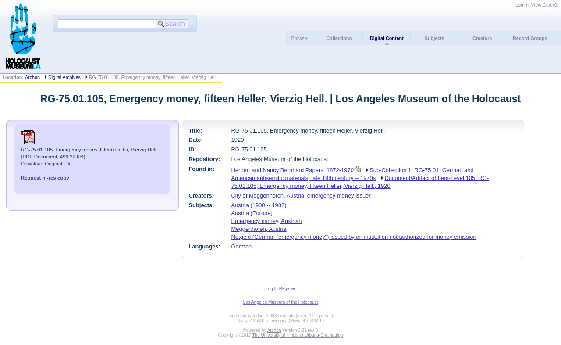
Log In (522, 4)
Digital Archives (64, 77)
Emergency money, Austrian (266, 221)
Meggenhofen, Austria (259, 229)
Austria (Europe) (252, 213)
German (241, 246)
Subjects (434, 38)
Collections (339, 38)
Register (287, 288)
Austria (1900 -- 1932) (259, 205)
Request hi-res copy (45, 177)
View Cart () (545, 4)
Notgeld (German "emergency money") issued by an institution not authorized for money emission (353, 237)
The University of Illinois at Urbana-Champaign (297, 335)
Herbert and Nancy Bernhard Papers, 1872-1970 (292, 170)
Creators (482, 38)
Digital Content (387, 38)
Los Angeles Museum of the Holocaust (280, 302)
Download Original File (46, 163)
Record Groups (530, 38)
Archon (32, 77)
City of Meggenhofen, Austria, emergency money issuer (301, 195)
